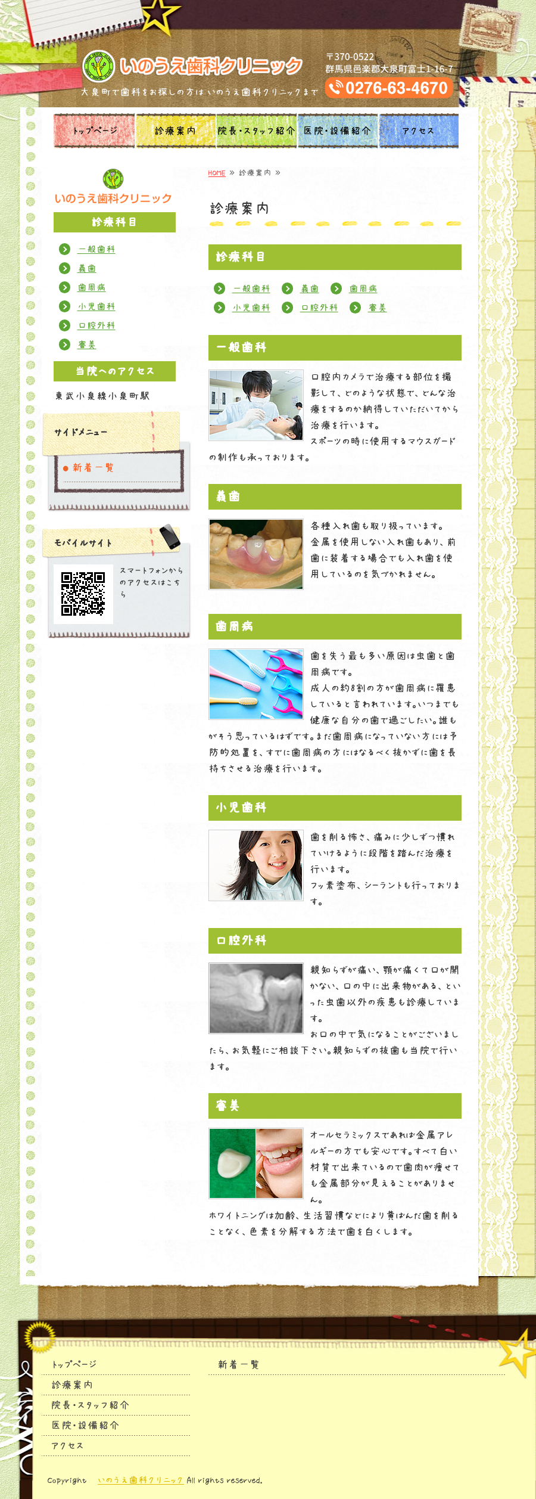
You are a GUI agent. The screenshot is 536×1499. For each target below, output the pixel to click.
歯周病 (363, 288)
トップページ (94, 131)
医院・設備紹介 (337, 131)
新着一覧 (93, 468)
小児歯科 (251, 307)
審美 (377, 307)
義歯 (309, 288)
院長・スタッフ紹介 (256, 131)
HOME (217, 173)
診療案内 (175, 131)
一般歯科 (251, 288)
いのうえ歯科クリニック (141, 1480)
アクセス (418, 131)
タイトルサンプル (268, 66)
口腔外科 (319, 307)
